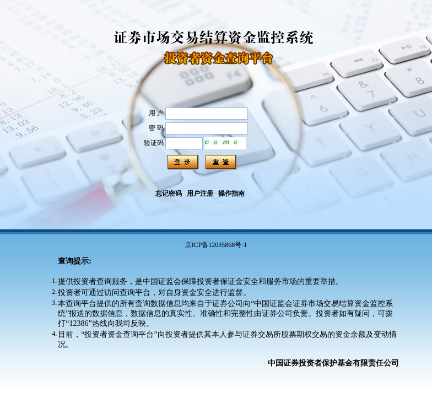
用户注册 (200, 193)
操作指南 (231, 193)
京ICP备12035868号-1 (216, 245)
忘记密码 (168, 193)
